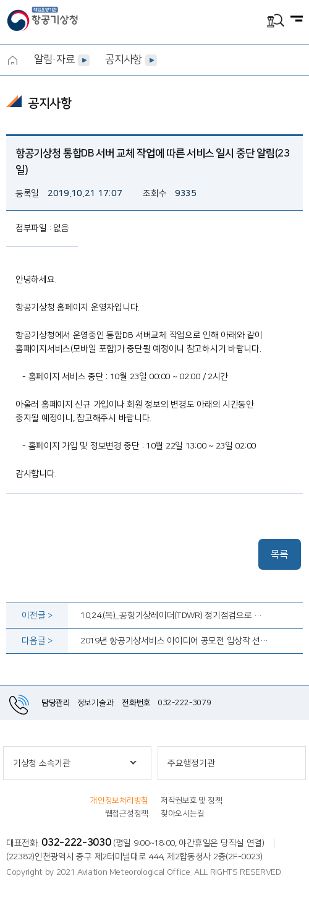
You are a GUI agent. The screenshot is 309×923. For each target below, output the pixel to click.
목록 (280, 554)
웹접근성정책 (126, 813)
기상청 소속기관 (41, 763)
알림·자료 (54, 59)
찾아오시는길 (182, 813)
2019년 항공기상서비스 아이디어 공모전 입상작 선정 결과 (174, 641)
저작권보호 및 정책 (191, 800)
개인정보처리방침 (119, 800)
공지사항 (123, 59)
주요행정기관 (190, 763)
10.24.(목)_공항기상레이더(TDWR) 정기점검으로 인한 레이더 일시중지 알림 (174, 615)
